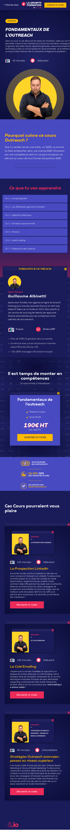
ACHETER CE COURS (55, 5)
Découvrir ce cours (27, 605)
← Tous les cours (11, 5)
